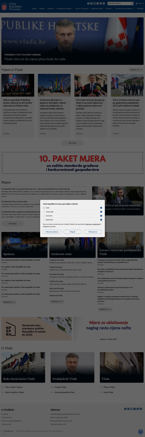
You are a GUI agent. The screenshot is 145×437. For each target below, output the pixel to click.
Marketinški (49, 220)
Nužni (47, 208)
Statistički (49, 216)
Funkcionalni (49, 212)
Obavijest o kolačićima (93, 224)
